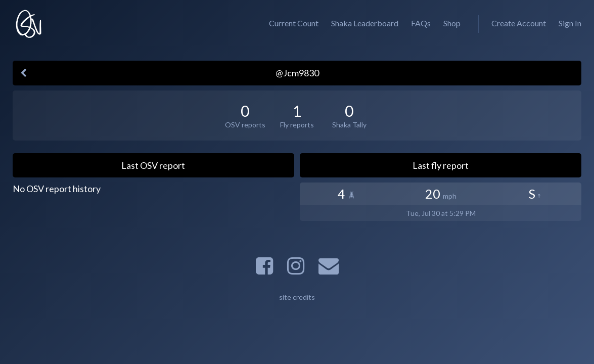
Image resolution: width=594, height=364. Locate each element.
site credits (297, 297)
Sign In (570, 23)
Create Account (518, 23)
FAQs (421, 23)
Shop (452, 23)
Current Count (293, 23)
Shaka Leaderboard (364, 23)
